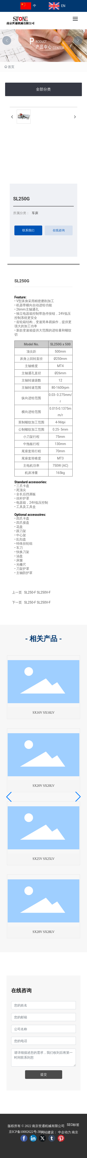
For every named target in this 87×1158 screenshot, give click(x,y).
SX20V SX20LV (43, 785)
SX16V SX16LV (43, 712)
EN (63, 6)
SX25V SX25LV (43, 859)
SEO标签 (73, 1125)
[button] (78, 40)
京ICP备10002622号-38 (25, 1132)
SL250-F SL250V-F (37, 602)
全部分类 (43, 89)
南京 (75, 1132)
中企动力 (64, 1132)
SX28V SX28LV (43, 932)
